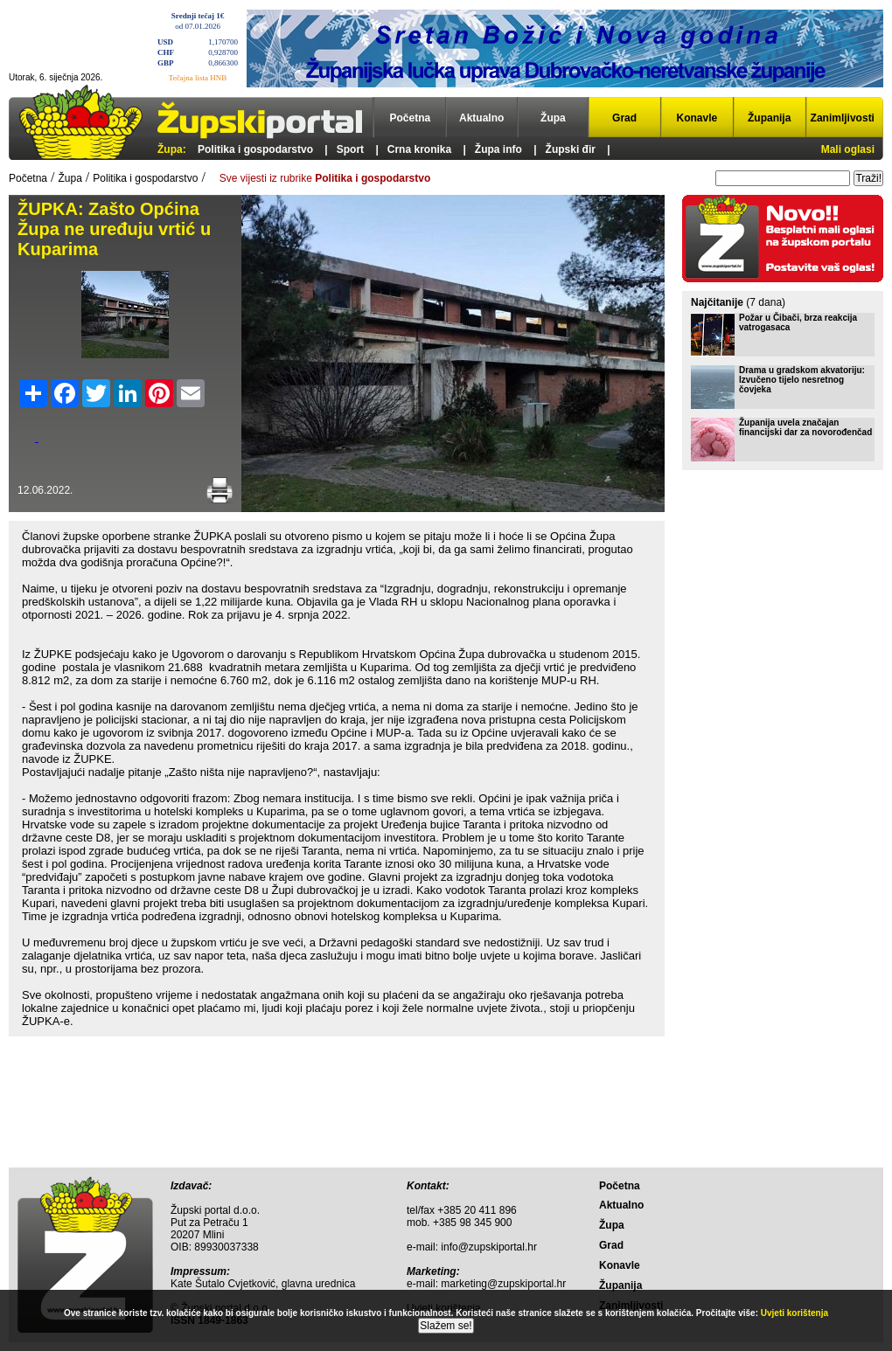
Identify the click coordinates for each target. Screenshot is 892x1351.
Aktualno (481, 118)
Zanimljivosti (843, 118)
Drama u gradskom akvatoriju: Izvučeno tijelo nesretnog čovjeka (802, 379)
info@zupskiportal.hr (489, 1247)
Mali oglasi (848, 149)
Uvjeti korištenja (794, 1313)
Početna (410, 118)
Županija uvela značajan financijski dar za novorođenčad (805, 427)
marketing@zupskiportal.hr (503, 1284)
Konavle (697, 118)
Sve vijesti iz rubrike (325, 178)
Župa (553, 118)
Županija (769, 118)
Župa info (498, 149)
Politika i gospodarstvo (255, 149)
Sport (350, 149)
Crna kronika (419, 149)
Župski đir (571, 149)
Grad (624, 118)
